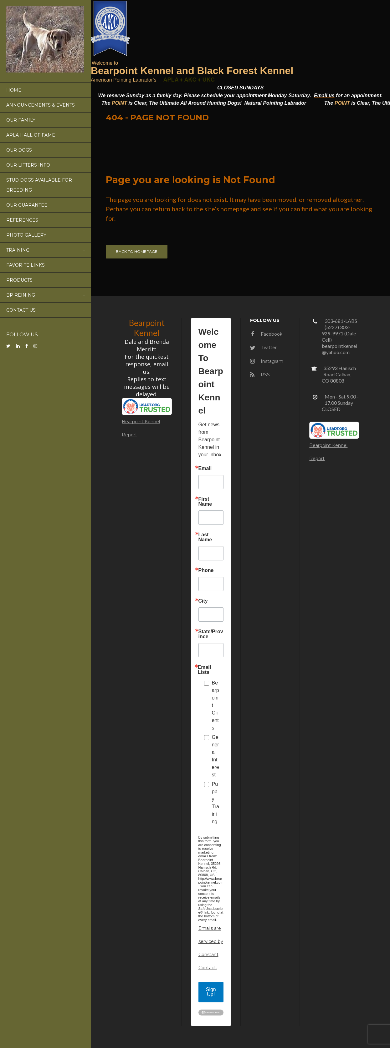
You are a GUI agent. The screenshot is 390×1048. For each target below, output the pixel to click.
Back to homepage (136, 251)
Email (205, 468)
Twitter (263, 347)
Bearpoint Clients (215, 705)
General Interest (215, 756)
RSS (260, 375)
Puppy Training (215, 802)
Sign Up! (211, 992)
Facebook (266, 334)
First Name (205, 502)
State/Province (210, 634)
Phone (206, 570)
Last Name (205, 537)
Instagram (266, 361)
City (203, 601)
